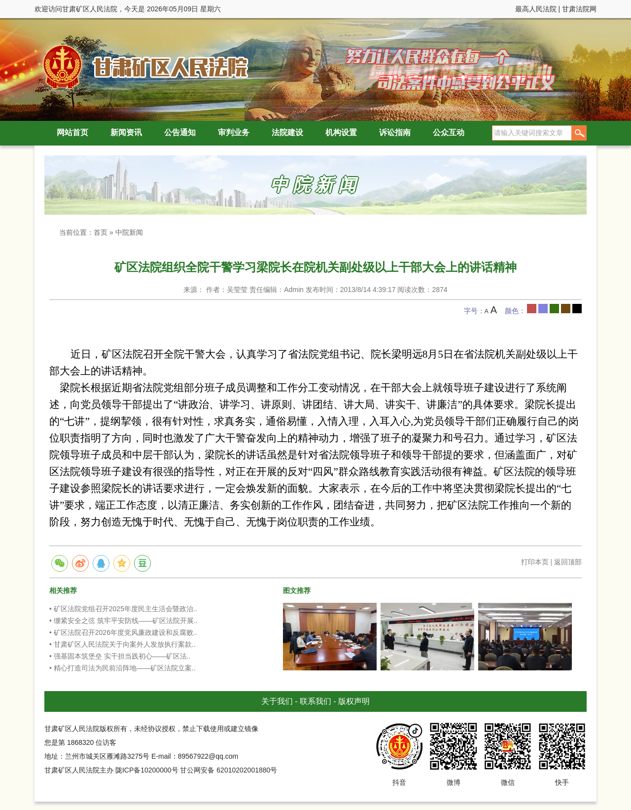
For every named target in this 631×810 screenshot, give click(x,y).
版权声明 (354, 701)
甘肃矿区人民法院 (143, 66)
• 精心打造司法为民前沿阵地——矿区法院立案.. (122, 668)
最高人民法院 (536, 9)
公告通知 (180, 132)
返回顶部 (568, 562)
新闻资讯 (126, 132)
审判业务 (233, 132)
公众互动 (448, 132)
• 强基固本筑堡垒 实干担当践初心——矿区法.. (119, 656)
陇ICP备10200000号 (146, 770)
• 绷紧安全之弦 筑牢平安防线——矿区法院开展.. (123, 621)
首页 (100, 232)
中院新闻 (129, 232)
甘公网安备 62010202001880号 (228, 770)
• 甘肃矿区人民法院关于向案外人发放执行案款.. (122, 644)
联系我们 (315, 701)
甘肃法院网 (579, 9)
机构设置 (341, 132)
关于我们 (277, 701)
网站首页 (72, 132)
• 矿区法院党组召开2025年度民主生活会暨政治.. (123, 609)
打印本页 (535, 562)
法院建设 (287, 132)
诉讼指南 (395, 132)
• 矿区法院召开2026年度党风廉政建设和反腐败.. (123, 632)
